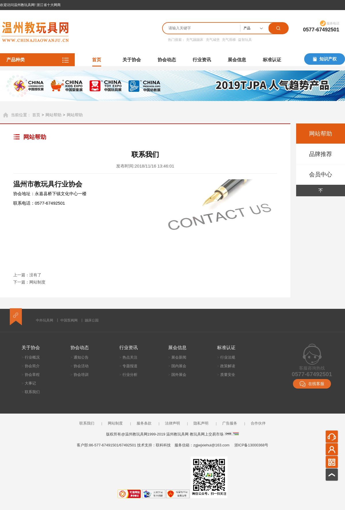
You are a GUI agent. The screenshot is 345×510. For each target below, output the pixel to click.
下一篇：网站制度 (29, 282)
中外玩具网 (44, 320)
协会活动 (79, 366)
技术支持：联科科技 (154, 445)
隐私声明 (200, 423)
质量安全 (226, 374)
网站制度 (115, 423)
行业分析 (128, 374)
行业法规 (226, 357)
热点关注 (128, 357)
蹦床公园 (92, 320)
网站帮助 (53, 115)
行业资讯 (202, 59)
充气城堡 (213, 40)
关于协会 (131, 59)
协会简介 (31, 366)
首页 (96, 59)
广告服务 (229, 423)
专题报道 (128, 366)
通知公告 (79, 357)
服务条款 (144, 423)
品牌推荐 (320, 154)
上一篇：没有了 (27, 275)
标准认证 (272, 59)
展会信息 (237, 59)
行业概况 (31, 357)
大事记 (29, 383)
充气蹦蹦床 (194, 40)
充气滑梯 (229, 40)
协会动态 (167, 59)
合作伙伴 (258, 423)
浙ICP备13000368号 (251, 445)
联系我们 (31, 392)
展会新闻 (177, 357)
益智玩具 (245, 40)
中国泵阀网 (69, 320)
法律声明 (172, 423)
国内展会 (177, 366)
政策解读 (226, 366)
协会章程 (31, 374)
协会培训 (79, 374)
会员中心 (320, 174)
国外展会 (177, 374)
